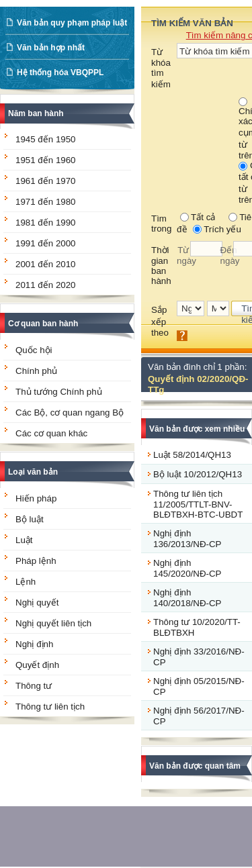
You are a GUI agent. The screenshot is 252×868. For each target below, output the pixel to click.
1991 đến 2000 (45, 243)
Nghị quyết (36, 602)
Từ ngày (183, 255)
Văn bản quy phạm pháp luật (72, 23)
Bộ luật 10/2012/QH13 (197, 474)
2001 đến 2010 (45, 264)
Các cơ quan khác (51, 433)
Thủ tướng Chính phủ (58, 392)
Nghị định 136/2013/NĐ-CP (187, 538)
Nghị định (34, 644)
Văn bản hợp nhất (51, 47)
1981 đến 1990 (45, 223)
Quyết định (37, 665)
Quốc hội (33, 350)
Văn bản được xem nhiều (197, 429)
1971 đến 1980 (45, 202)
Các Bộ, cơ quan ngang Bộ (69, 412)
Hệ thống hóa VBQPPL (60, 72)
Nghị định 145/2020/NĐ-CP (187, 568)
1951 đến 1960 (45, 160)
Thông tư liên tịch (50, 707)
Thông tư (33, 686)
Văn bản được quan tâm (195, 766)
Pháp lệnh (35, 561)
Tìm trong (161, 223)
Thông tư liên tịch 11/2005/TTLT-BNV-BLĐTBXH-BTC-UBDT (198, 504)
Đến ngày (227, 255)
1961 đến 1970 (45, 181)
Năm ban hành (36, 113)
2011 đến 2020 (45, 285)
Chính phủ (36, 371)
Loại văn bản (33, 472)
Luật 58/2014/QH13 (192, 455)
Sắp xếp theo (160, 321)
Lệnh (25, 582)
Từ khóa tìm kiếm (161, 68)
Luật (24, 540)
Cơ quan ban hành (43, 323)
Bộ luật (29, 519)
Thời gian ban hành (161, 265)
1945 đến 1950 (45, 139)
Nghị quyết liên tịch (53, 623)
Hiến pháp (35, 498)
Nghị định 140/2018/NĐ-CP (187, 597)
